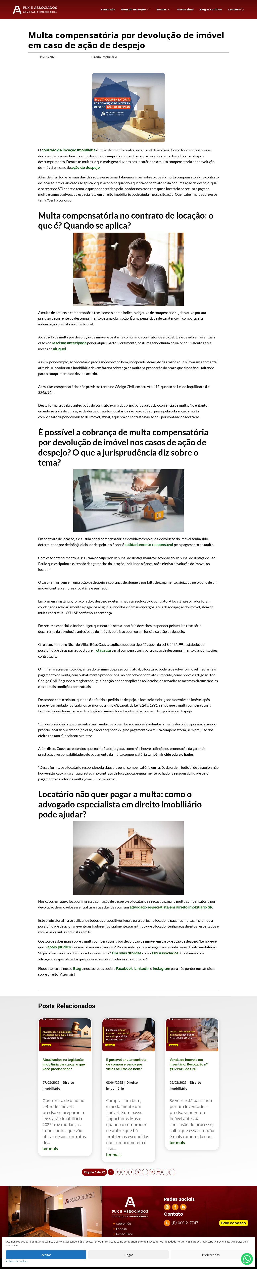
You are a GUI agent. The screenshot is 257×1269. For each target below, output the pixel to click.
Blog (76, 968)
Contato (234, 9)
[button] (242, 10)
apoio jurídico (59, 947)
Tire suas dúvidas (126, 953)
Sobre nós (108, 9)
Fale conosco (233, 1222)
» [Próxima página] (172, 1172)
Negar (128, 1255)
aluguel (59, 349)
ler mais (50, 1148)
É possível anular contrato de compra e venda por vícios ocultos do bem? (126, 1064)
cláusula (103, 650)
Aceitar (46, 1255)
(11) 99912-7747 (184, 1222)
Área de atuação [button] (135, 10)
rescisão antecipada (69, 343)
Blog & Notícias (211, 9)
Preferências (211, 1255)
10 (151, 1172)
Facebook (124, 968)
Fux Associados (164, 953)
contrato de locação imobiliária (69, 150)
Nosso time (185, 9)
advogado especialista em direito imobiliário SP (171, 907)
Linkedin (142, 968)
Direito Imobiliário (104, 57)
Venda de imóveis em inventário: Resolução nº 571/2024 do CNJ (189, 1064)
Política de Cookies (17, 1261)
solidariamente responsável (149, 545)
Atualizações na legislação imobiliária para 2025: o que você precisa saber (64, 1064)
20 (158, 1172)
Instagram (161, 968)
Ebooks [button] (163, 10)
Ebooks (121, 1229)
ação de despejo (85, 167)
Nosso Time (124, 1234)
